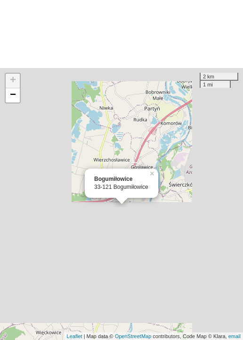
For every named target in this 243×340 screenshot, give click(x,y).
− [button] (13, 95)
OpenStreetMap (133, 336)
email (234, 336)
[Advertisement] (121, 34)
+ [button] (13, 81)
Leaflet (74, 336)
